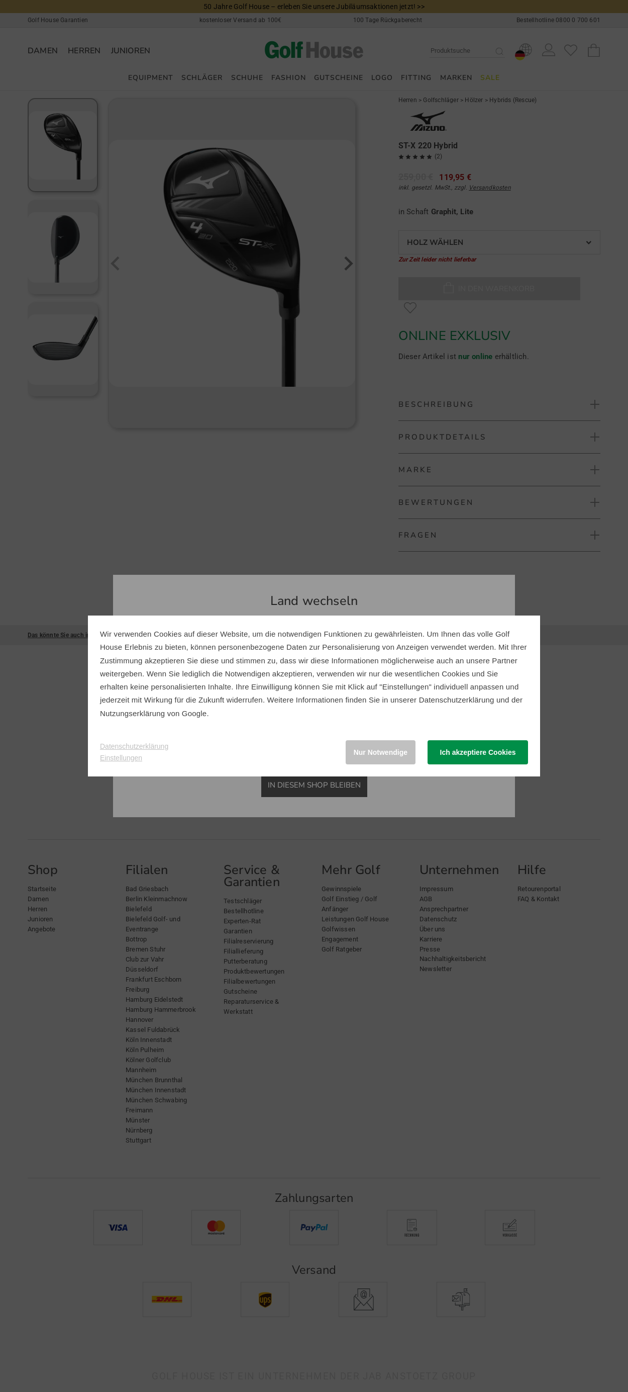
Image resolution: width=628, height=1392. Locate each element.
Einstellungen (121, 758)
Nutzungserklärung (132, 713)
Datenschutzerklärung (456, 699)
